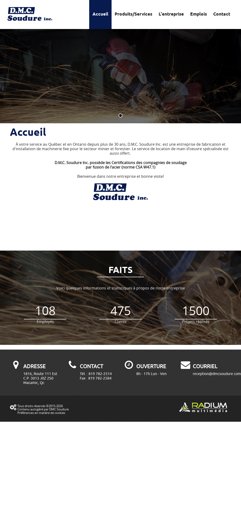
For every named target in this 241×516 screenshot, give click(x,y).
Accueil (100, 14)
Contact (221, 14)
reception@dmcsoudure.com (217, 374)
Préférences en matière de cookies (41, 413)
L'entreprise (171, 14)
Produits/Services (133, 14)
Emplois (198, 14)
